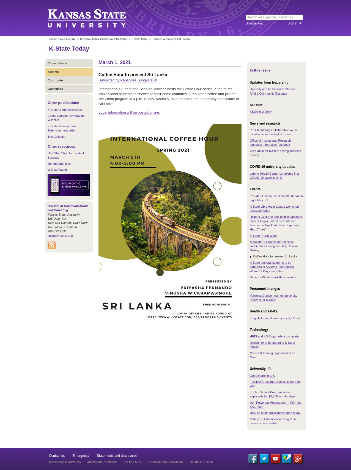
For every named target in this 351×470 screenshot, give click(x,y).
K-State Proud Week (263, 235)
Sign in (292, 23)
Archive (53, 71)
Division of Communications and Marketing (103, 39)
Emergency (80, 456)
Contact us (57, 456)
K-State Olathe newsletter (65, 109)
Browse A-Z (254, 23)
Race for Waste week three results (273, 277)
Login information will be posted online (128, 112)
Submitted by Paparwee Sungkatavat (127, 80)
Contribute (55, 80)
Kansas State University (93, 18)
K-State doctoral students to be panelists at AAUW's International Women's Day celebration (272, 267)
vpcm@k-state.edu (60, 235)
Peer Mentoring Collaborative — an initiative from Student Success (273, 132)
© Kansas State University (165, 461)
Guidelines (55, 88)
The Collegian (57, 136)
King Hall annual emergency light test (275, 318)
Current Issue (57, 63)
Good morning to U (262, 375)
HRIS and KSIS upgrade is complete (274, 336)
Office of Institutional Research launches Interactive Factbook (270, 142)
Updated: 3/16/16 (201, 461)
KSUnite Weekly (261, 111)
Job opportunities (59, 163)
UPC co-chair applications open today (275, 412)
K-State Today (139, 39)
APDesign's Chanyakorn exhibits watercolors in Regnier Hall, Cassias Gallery (274, 246)
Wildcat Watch (57, 169)
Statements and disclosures (117, 456)
